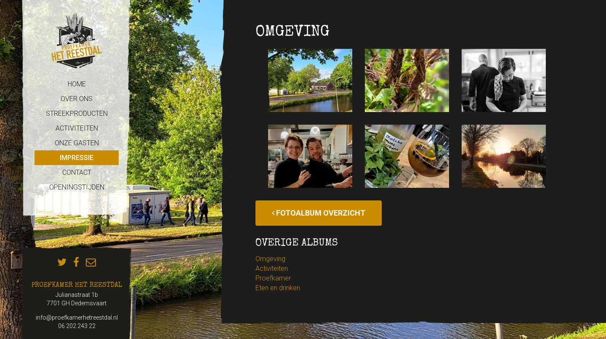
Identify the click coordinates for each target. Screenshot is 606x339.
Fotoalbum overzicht (318, 212)
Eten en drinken (277, 288)
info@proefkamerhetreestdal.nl (77, 317)
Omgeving (270, 259)
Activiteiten (271, 268)
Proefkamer (273, 278)
